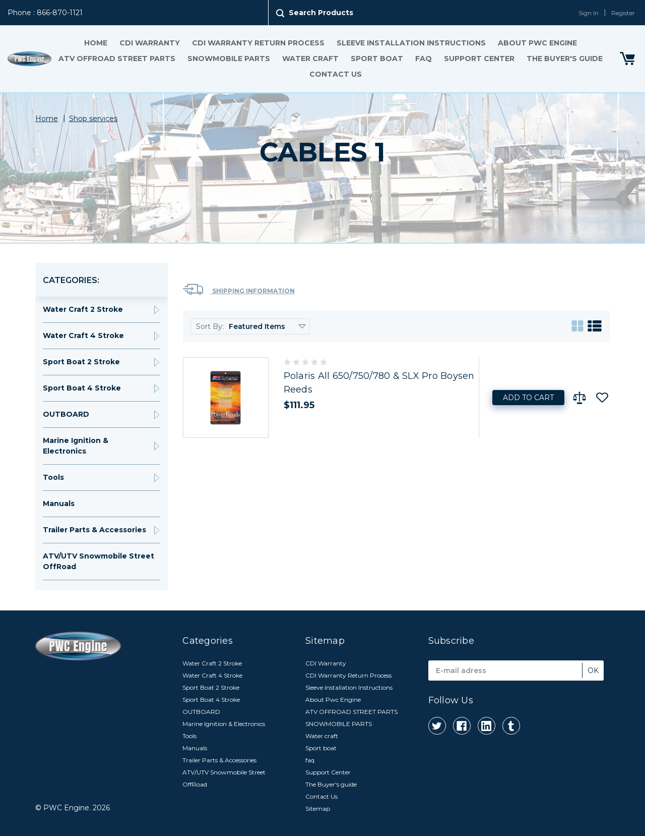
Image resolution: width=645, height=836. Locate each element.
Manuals (59, 503)
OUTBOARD (66, 414)
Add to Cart (528, 397)
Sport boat (377, 58)
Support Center (479, 58)
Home (95, 42)
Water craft (310, 58)
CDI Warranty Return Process (258, 42)
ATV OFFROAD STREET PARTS (116, 58)
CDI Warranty (149, 42)
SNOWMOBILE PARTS (228, 58)
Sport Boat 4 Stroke (82, 388)
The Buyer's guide (565, 58)
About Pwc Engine (537, 42)
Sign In (588, 13)
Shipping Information (239, 289)
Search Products (321, 12)
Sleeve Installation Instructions (411, 42)
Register (623, 13)
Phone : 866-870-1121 (45, 12)
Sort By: (210, 326)
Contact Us (335, 74)
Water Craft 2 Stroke (83, 309)
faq (423, 58)
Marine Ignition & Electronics (75, 446)
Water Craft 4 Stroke (83, 335)
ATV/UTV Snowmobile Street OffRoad (98, 561)
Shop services (93, 118)
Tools (53, 477)
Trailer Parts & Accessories (94, 529)
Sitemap (317, 808)
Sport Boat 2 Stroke (81, 361)
